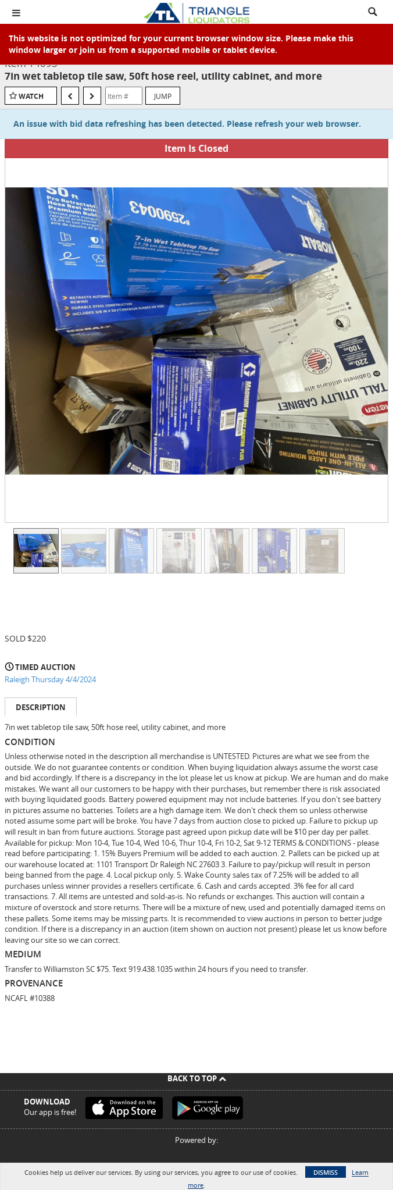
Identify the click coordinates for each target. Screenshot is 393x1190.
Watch (31, 96)
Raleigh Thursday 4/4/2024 (50, 679)
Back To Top (196, 1078)
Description (41, 707)
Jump (163, 96)
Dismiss (325, 1172)
